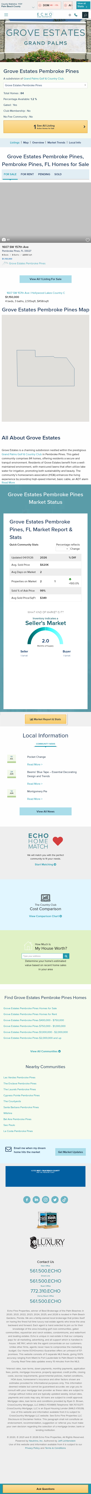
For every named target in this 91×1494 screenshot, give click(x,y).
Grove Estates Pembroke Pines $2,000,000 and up (32, 1037)
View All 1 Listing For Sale (46, 279)
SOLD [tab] (58, 174)
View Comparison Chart (45, 916)
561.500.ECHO (45, 1270)
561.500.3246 (75, 14)
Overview (38, 142)
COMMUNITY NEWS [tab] (45, 744)
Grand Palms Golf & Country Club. (44, 78)
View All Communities (45, 1051)
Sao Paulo (9, 1124)
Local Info (75, 142)
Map (26, 142)
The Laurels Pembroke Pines (19, 1089)
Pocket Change (36, 756)
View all (82, 5)
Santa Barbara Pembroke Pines (21, 1107)
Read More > (34, 764)
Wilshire (7, 1113)
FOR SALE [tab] (10, 174)
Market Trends (56, 142)
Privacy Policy (32, 1448)
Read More (8, 482)
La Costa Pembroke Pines (18, 1131)
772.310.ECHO (45, 1291)
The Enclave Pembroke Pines (19, 1083)
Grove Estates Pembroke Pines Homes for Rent (30, 1014)
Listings (15, 142)
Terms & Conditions (55, 1448)
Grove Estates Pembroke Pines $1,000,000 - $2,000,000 (35, 1032)
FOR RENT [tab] (27, 174)
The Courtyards (12, 1101)
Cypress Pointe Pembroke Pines (21, 1095)
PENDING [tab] (44, 174)
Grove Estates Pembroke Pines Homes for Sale (30, 1008)
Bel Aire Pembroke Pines (17, 1119)
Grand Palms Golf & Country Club (22, 454)
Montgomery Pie (37, 791)
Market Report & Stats (45, 719)
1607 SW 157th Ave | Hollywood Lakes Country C (36, 292)
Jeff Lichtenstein (67, 1441)
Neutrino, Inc (36, 1441)
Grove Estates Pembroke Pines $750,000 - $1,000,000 (34, 1026)
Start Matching (45, 864)
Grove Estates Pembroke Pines (23, 263)
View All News (45, 811)
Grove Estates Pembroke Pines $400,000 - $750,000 (33, 1020)
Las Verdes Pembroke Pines (19, 1077)
